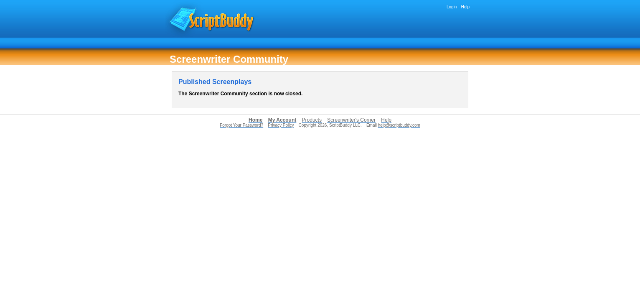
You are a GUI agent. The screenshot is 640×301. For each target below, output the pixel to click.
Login (452, 7)
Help (465, 7)
